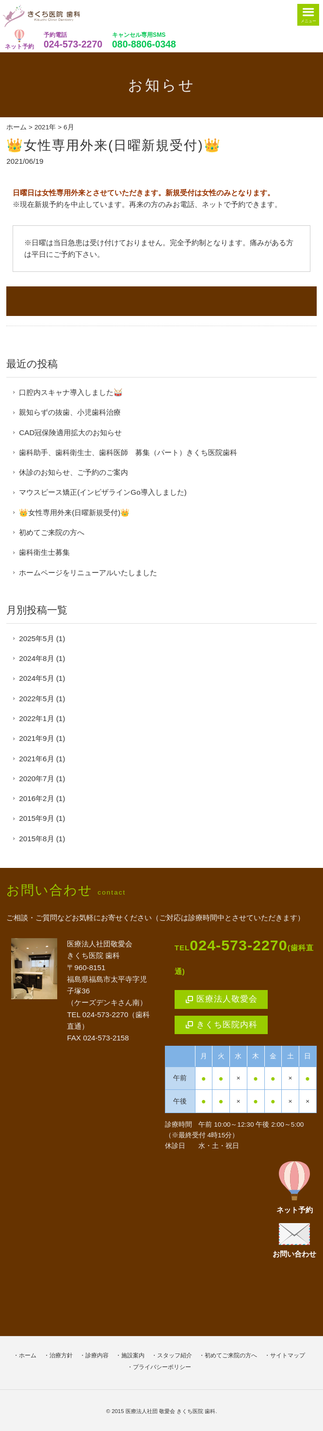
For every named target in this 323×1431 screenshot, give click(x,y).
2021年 (45, 127)
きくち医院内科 (221, 1024)
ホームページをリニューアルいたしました (88, 572)
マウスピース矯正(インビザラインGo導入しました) (102, 492)
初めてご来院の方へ (51, 532)
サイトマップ (287, 1355)
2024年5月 (36, 678)
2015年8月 (36, 838)
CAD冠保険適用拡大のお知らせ (70, 432)
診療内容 (97, 1355)
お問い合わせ (294, 1240)
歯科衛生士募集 (44, 552)
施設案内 (133, 1355)
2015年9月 (36, 818)
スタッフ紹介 (174, 1355)
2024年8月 (36, 658)
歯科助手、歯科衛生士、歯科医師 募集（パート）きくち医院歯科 (128, 452)
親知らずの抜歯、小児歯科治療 (70, 412)
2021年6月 (36, 759)
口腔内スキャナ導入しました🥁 (71, 392)
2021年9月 (36, 738)
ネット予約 (19, 39)
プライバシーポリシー (162, 1367)
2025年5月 (36, 638)
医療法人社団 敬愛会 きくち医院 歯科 (171, 1411)
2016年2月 (36, 798)
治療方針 (61, 1355)
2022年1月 (36, 718)
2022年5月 (36, 698)
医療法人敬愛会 (221, 999)
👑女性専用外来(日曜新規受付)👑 (113, 145)
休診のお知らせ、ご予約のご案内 (73, 472)
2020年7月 (36, 778)
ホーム (16, 127)
